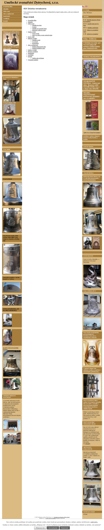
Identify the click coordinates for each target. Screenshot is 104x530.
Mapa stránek (67, 517)
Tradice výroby (32, 32)
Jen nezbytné (53, 528)
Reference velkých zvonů (39, 30)
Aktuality (30, 22)
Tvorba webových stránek (50, 518)
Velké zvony (31, 23)
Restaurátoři (35, 43)
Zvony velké (31, 37)
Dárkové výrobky (32, 38)
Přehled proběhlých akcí (38, 48)
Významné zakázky (33, 60)
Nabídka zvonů (36, 40)
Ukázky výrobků (32, 50)
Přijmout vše (40, 528)
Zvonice (34, 27)
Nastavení (64, 528)
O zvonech (35, 42)
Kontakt (30, 56)
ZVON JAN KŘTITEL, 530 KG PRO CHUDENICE (11, 309)
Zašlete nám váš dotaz (38, 58)
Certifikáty (31, 55)
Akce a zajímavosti (33, 45)
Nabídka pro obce (37, 25)
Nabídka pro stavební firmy (39, 28)
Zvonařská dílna (32, 20)
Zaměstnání (31, 53)
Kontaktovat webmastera (59, 517)
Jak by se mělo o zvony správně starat (42, 35)
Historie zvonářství (33, 51)
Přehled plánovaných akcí (39, 46)
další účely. (94, 522)
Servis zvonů (35, 33)
